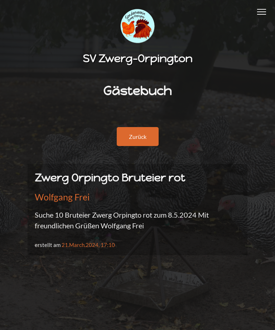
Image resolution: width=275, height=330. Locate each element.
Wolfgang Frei (62, 196)
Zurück (137, 136)
